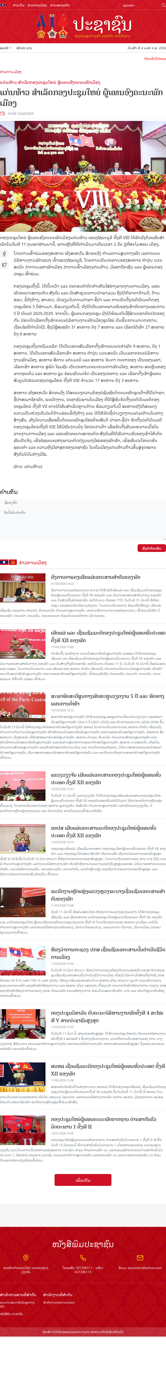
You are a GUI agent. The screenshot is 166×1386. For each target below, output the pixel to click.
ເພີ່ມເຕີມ (83, 1180)
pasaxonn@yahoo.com (145, 1267)
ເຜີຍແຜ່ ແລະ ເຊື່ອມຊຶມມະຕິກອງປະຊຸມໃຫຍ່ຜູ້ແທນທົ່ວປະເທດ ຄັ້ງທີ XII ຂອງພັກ (108, 636)
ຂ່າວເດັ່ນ (18, 5)
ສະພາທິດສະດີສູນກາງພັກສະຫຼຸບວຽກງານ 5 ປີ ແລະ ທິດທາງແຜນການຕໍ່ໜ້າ (107, 699)
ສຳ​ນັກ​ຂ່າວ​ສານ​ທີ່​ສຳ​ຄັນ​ (18, 1294)
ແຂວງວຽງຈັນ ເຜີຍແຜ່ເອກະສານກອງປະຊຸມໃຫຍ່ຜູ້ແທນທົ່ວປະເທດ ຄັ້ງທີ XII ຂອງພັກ (106, 778)
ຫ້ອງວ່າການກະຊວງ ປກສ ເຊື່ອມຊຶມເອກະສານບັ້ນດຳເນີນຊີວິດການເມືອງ (108, 953)
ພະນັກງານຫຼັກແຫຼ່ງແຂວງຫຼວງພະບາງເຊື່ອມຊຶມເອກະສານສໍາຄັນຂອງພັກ (108, 895)
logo (83, 27)
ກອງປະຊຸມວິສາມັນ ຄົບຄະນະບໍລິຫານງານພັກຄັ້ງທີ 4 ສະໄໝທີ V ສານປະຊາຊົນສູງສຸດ (107, 1016)
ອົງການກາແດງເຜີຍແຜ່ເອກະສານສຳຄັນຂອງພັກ (95, 577)
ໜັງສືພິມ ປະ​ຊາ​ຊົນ (11, 1314)
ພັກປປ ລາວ (24, 47)
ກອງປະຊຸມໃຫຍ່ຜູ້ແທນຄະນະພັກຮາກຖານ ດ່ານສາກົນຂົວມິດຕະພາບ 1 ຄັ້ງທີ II (103, 1123)
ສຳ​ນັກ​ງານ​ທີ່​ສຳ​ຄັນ (57, 1294)
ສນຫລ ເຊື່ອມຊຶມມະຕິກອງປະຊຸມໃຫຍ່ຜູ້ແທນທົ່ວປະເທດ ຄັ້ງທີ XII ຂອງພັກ (108, 1069)
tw (4, 265)
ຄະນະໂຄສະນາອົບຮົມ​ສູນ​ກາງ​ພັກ (17, 1304)
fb (4, 254)
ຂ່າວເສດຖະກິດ (60, 5)
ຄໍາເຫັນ (9, 491)
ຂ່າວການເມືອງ (37, 5)
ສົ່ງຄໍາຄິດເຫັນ (151, 548)
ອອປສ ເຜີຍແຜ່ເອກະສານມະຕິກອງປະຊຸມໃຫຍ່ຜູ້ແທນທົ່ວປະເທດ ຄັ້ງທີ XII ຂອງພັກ (103, 831)
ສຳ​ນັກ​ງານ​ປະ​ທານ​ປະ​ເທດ (59, 1302)
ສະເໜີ (6, 47)
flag (2, 5)
